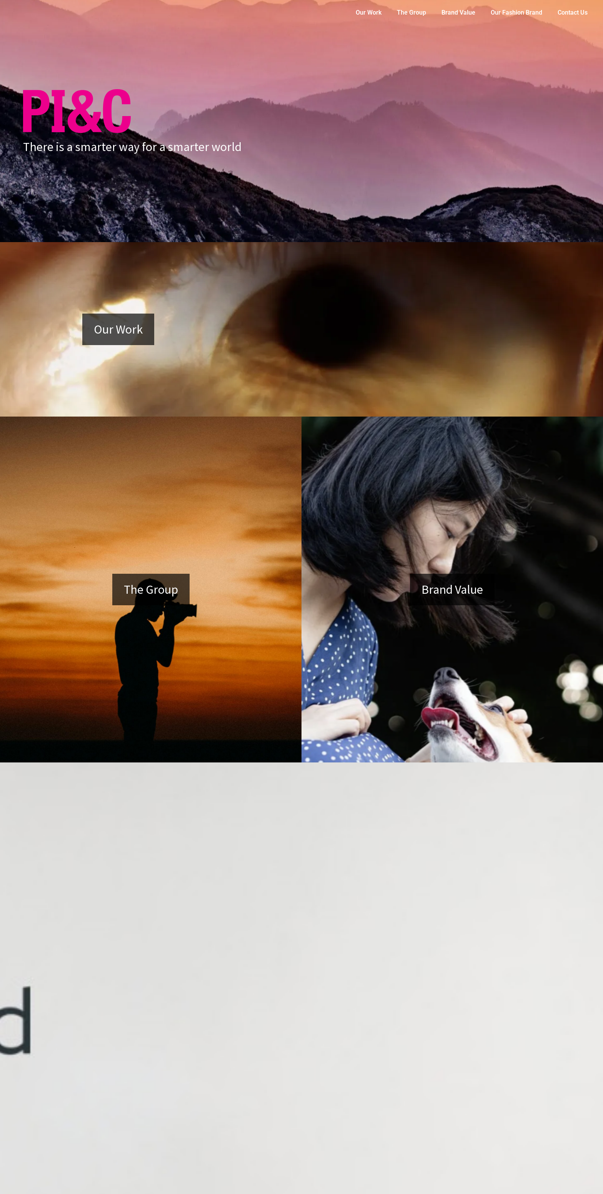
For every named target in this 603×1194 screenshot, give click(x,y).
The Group (411, 12)
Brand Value (458, 12)
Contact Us (573, 12)
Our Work (368, 12)
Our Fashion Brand (516, 12)
